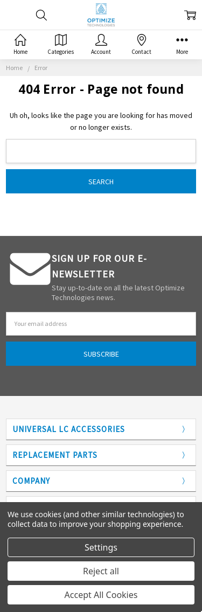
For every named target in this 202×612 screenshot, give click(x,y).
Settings (101, 547)
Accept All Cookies (101, 595)
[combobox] (101, 151)
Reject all (101, 571)
